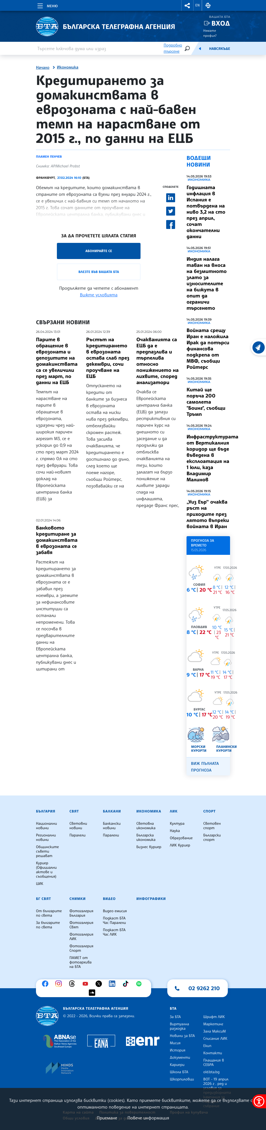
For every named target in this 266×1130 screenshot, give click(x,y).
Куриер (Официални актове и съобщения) (46, 870)
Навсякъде (219, 49)
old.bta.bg (211, 1072)
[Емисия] (200, 48)
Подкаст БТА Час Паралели (114, 920)
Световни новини (78, 825)
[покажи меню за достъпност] (259, 1101)
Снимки (77, 899)
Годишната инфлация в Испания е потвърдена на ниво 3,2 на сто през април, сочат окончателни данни (206, 212)
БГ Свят (43, 899)
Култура (177, 823)
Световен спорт (212, 825)
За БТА (175, 1017)
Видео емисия (115, 911)
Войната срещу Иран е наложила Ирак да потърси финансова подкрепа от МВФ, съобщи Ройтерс (208, 348)
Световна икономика (146, 825)
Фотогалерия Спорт (81, 948)
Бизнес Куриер (148, 847)
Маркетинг (213, 1024)
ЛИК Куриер (180, 845)
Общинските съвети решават (47, 851)
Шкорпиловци (182, 1079)
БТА (173, 1008)
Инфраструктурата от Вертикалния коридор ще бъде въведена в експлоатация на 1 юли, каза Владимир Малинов (212, 458)
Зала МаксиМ (214, 1031)
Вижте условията (99, 294)
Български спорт (212, 837)
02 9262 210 (204, 988)
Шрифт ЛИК (214, 1017)
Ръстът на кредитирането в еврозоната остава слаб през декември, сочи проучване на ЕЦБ (107, 357)
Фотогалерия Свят (81, 925)
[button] (187, 5)
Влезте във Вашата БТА (98, 272)
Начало (42, 67)
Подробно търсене (173, 48)
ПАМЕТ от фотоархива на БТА (80, 962)
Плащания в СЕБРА (213, 1062)
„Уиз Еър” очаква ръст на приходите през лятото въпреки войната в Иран (208, 514)
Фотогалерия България (81, 913)
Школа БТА (179, 1072)
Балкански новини (112, 825)
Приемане (107, 1118)
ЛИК (174, 811)
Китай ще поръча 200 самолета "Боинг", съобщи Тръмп (206, 402)
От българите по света (49, 913)
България (45, 811)
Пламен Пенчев (49, 156)
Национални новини (46, 825)
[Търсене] (187, 48)
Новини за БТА (182, 1036)
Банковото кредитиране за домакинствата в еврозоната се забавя (57, 540)
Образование (181, 838)
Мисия (175, 1043)
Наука (175, 831)
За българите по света (48, 925)
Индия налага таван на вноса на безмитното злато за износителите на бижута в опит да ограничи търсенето (207, 283)
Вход (220, 23)
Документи (180, 1057)
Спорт (209, 811)
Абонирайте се (98, 251)
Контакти (212, 1053)
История (177, 1050)
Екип (207, 1046)
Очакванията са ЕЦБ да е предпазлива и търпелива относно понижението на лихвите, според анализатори (157, 360)
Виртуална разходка (179, 1026)
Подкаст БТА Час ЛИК (114, 932)
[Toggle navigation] (47, 5)
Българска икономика (146, 837)
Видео (109, 899)
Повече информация (148, 1118)
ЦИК (39, 884)
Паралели (77, 835)
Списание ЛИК (215, 1038)
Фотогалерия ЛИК (81, 936)
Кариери (177, 1065)
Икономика (67, 67)
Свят (74, 811)
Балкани (112, 811)
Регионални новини (46, 837)
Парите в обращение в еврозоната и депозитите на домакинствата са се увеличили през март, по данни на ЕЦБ (57, 360)
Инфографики (151, 899)
